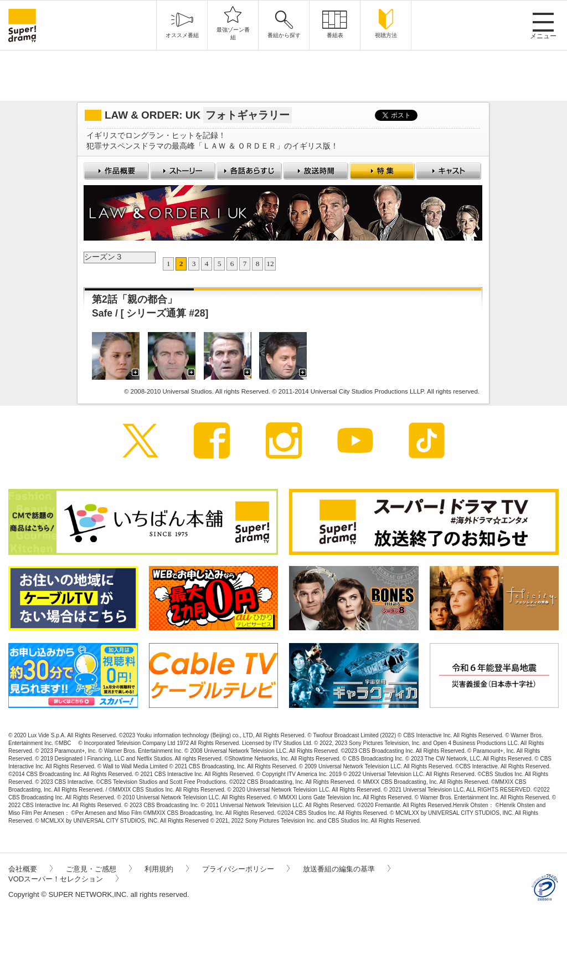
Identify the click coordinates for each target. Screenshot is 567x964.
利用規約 (167, 869)
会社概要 (30, 869)
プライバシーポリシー (246, 869)
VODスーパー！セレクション (63, 879)
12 (270, 263)
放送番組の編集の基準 (346, 869)
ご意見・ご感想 (99, 869)
